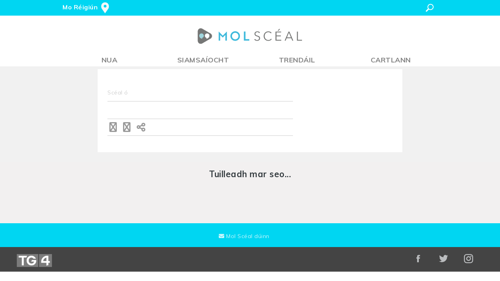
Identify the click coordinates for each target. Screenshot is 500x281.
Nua (110, 59)
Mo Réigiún (80, 7)
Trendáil (297, 59)
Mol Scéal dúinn (244, 236)
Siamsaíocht (203, 59)
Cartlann (391, 59)
